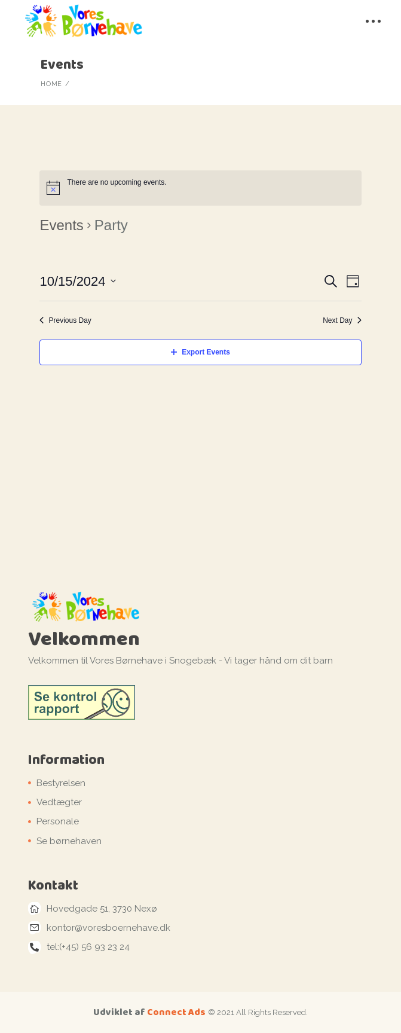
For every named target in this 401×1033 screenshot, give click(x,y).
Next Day (342, 320)
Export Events (200, 352)
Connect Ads (176, 1012)
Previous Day (65, 320)
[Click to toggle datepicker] (77, 281)
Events (61, 225)
